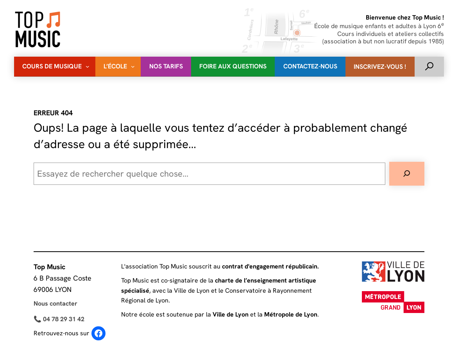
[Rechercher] (406, 174)
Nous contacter (55, 303)
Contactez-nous (310, 66)
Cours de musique (52, 66)
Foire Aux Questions (233, 66)
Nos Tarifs (166, 66)
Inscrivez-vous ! (380, 67)
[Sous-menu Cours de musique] (87, 66)
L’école (115, 66)
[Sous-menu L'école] (133, 66)
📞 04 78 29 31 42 (59, 319)
